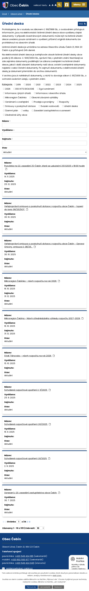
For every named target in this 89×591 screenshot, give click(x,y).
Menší (49, 5)
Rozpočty (64, 101)
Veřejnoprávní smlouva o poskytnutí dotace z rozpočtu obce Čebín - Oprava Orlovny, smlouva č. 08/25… (44, 245)
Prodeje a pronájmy (44, 101)
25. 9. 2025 (9, 397)
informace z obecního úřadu (51, 93)
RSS (82, 23)
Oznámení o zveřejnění (17, 101)
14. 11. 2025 (9, 176)
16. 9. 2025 (9, 431)
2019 (18, 84)
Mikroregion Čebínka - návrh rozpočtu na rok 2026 (32, 281)
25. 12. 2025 (10, 184)
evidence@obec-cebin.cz (19, 568)
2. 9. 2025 (9, 466)
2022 (48, 84)
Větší (55, 5)
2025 (79, 84)
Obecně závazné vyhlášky (45, 97)
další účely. (57, 575)
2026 (7, 88)
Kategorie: (7, 84)
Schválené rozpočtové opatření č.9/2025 (27, 458)
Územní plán (11, 110)
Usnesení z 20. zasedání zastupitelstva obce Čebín (32, 492)
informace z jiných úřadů (18, 93)
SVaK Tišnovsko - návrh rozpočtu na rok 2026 (29, 355)
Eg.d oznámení (46, 88)
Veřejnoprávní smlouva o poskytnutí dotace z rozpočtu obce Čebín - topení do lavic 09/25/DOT (43, 208)
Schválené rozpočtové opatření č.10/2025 (27, 424)
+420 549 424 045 (24, 563)
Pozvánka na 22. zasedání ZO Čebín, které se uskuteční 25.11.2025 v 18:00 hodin (44, 167)
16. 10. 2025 (9, 288)
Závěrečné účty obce (16, 114)
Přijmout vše (31, 587)
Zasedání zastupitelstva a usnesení (52, 110)
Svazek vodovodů (50, 106)
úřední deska (71, 106)
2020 (28, 84)
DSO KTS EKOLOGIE (24, 88)
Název (5, 121)
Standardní (52, 5)
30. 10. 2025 (10, 217)
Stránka (11, 521)
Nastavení (58, 587)
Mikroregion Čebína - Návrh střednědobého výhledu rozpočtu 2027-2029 (43, 318)
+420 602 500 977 (20, 559)
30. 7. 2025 (9, 500)
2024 (68, 84)
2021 (38, 84)
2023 (58, 84)
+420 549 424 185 (24, 556)
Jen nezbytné (45, 587)
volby (26, 110)
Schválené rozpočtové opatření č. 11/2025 (27, 390)
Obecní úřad (16, 14)
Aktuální (8, 191)
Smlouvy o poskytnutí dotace (20, 106)
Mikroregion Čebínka (15, 97)
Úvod (4, 14)
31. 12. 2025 (9, 296)
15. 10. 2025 (9, 363)
